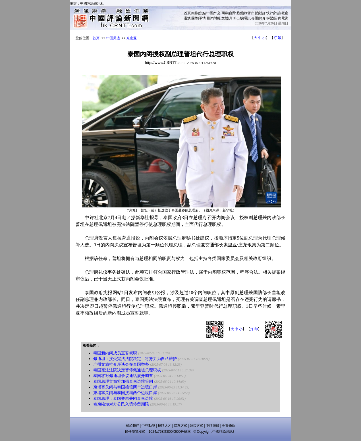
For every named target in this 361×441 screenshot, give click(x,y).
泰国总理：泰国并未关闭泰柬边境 (123, 398)
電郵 (284, 18)
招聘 (277, 18)
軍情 (202, 18)
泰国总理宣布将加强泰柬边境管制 (123, 381)
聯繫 (269, 18)
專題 (254, 18)
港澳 (187, 18)
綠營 (247, 13)
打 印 (277, 38)
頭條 (194, 13)
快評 (269, 13)
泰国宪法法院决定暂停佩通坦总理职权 (127, 370)
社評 (262, 13)
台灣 (232, 13)
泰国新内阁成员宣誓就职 (115, 353)
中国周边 (113, 38)
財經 (217, 18)
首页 (96, 38)
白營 (254, 13)
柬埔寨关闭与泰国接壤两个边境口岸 (125, 387)
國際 (194, 18)
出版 (239, 18)
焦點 (202, 13)
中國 (209, 13)
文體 (224, 18)
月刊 (232, 18)
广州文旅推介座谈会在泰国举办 (121, 364)
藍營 (239, 13)
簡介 (262, 18)
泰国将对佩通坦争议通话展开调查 (123, 376)
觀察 (284, 13)
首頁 (187, 13)
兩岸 (224, 13)
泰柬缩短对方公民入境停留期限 (121, 404)
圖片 (209, 18)
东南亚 (131, 38)
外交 (217, 13)
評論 (277, 13)
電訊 (247, 18)
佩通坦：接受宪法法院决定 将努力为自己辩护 (135, 359)
